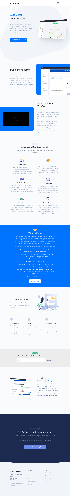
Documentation (32, 481)
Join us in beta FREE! (19, 39)
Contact (30, 478)
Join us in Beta (35, 281)
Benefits (30, 476)
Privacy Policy (49, 476)
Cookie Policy (49, 481)
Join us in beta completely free (34, 447)
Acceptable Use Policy (51, 478)
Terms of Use (48, 473)
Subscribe (49, 360)
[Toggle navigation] (58, 3)
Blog (29, 473)
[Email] (31, 360)
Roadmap (30, 484)
